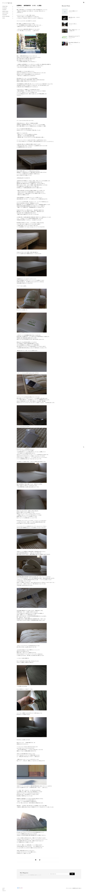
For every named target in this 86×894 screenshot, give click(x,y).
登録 (72, 873)
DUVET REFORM (5, 16)
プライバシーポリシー (69, 888)
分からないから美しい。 (73, 23)
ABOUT (3, 888)
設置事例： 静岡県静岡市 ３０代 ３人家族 (29, 5)
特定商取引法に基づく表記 (76, 888)
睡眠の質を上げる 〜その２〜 (74, 17)
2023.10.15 (70, 38)
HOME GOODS (5, 11)
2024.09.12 (70, 12)
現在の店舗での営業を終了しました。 (74, 43)
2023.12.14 (70, 18)
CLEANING (4, 14)
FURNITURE (4, 6)
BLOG (3, 889)
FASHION (4, 9)
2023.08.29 (70, 44)
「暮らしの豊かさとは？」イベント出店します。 (74, 30)
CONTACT (4, 890)
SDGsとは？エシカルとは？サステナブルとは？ (74, 37)
